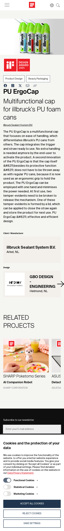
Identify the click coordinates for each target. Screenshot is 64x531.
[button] (50, 5)
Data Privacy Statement (20, 473)
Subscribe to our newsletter (18, 420)
